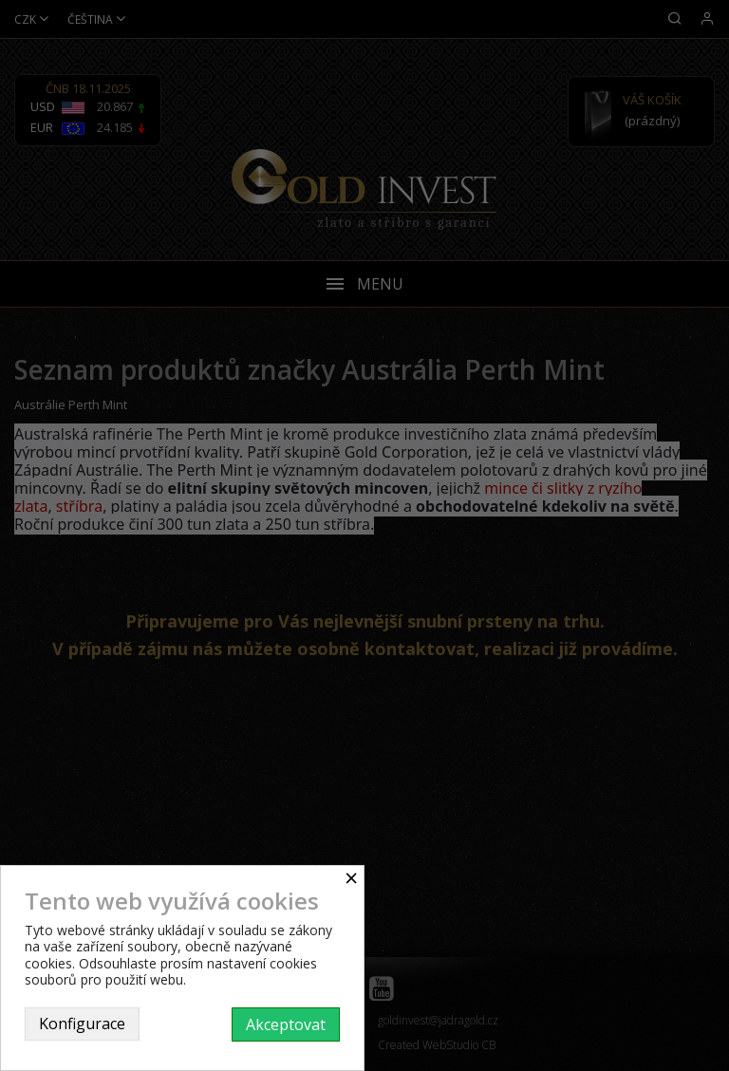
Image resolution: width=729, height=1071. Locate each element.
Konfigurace (82, 1023)
